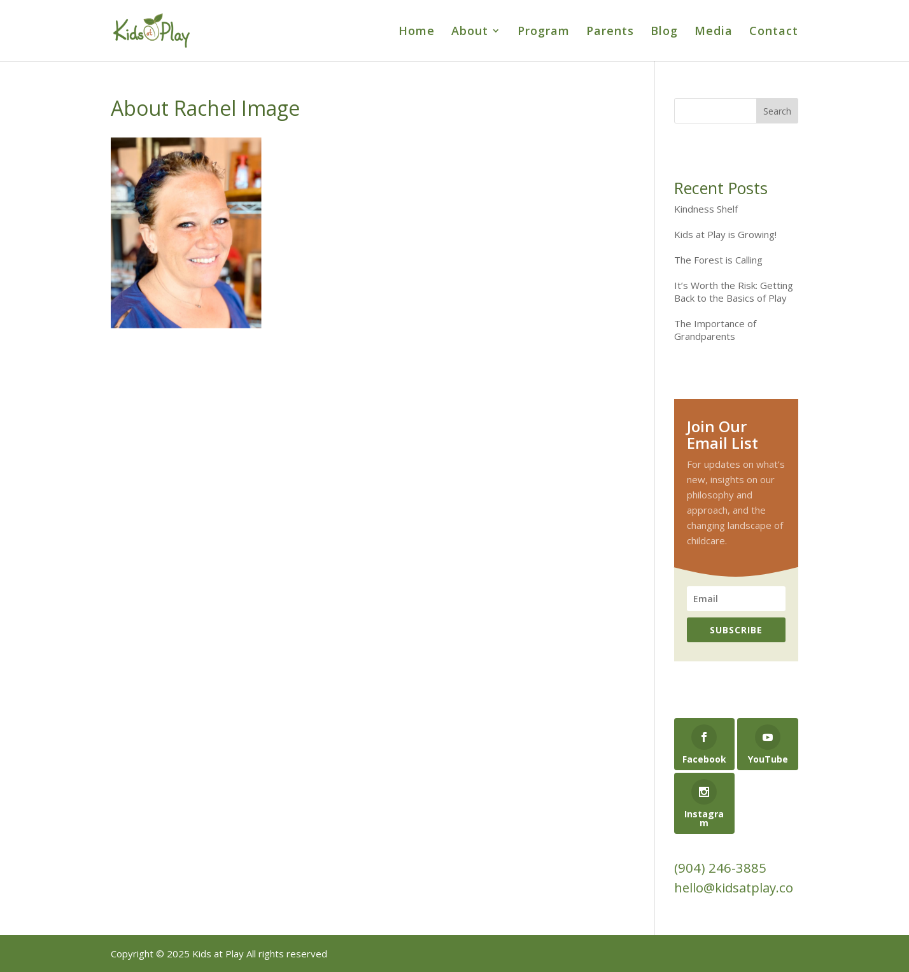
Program (544, 32)
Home (416, 32)
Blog (664, 32)
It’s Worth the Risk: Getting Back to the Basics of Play (733, 291)
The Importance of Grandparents (715, 329)
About (469, 32)
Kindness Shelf (706, 208)
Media (713, 32)
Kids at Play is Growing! (725, 234)
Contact (773, 32)
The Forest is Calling (718, 259)
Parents (610, 32)
